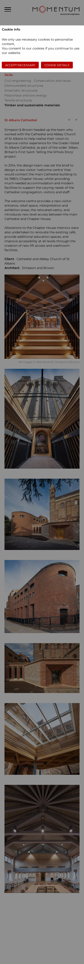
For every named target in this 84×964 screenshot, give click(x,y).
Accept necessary (20, 65)
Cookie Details (56, 65)
